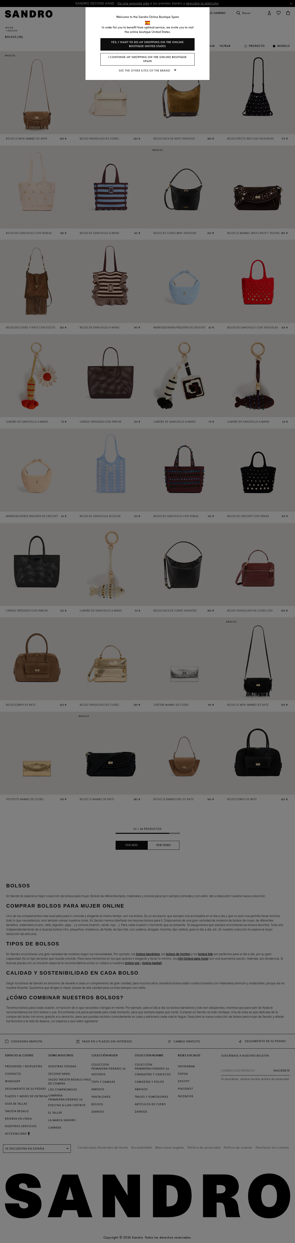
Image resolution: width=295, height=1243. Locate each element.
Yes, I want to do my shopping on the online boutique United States (147, 44)
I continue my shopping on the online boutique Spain (147, 59)
